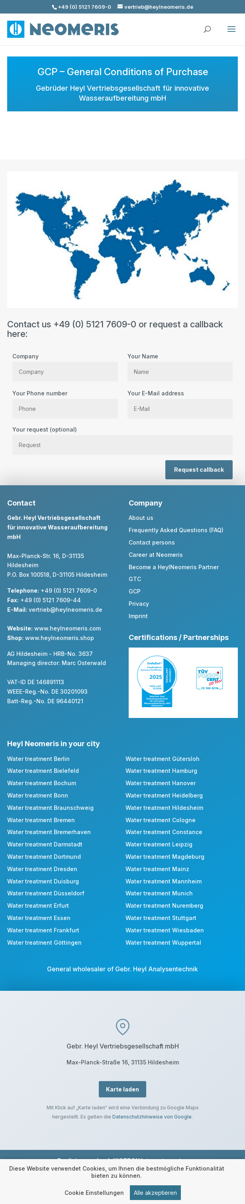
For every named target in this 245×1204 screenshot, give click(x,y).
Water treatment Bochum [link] (41, 783)
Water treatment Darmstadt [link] (44, 844)
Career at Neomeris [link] (156, 554)
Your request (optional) (122, 437)
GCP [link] (135, 591)
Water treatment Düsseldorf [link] (45, 893)
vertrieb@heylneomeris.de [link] (65, 609)
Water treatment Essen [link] (39, 917)
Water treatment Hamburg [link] (161, 770)
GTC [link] (135, 579)
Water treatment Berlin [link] (38, 758)
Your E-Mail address (180, 401)
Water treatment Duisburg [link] (43, 881)
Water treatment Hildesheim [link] (164, 807)
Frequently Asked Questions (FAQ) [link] (176, 530)
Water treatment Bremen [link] (41, 820)
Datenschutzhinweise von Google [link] (152, 1117)
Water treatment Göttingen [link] (44, 942)
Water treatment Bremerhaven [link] (49, 832)
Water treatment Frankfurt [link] (43, 930)
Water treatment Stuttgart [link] (160, 917)
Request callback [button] (199, 469)
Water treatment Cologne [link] (160, 820)
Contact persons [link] (152, 542)
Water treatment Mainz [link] (157, 869)
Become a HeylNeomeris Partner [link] (174, 567)
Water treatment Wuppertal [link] (163, 942)
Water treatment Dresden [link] (42, 869)
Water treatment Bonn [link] (37, 795)
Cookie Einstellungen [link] (94, 1194)
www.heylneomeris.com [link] (67, 628)
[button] (231, 34)
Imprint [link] (138, 616)
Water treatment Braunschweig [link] (50, 807)
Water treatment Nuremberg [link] (164, 905)
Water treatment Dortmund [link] (44, 856)
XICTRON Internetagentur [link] (149, 1160)
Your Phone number (65, 401)
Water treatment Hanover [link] (160, 783)
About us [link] (141, 517)
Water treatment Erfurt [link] (38, 905)
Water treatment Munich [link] (159, 893)
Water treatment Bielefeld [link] (43, 770)
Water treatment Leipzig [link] (158, 844)
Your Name (180, 364)
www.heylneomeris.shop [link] (59, 637)
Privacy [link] (139, 603)
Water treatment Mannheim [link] (163, 881)
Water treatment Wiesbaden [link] (164, 930)
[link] (157, 705)
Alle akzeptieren (155, 1194)
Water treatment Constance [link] (163, 832)
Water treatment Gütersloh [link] (162, 758)
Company (65, 364)
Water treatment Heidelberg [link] (164, 795)
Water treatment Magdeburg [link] (164, 856)
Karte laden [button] (122, 1089)
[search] (207, 25)
